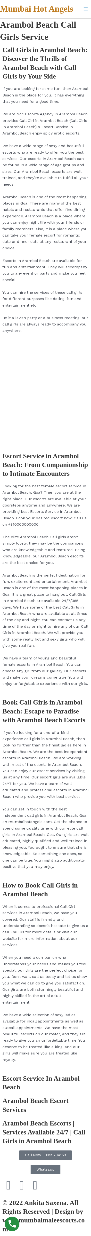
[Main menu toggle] (85, 9)
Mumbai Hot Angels (36, 9)
